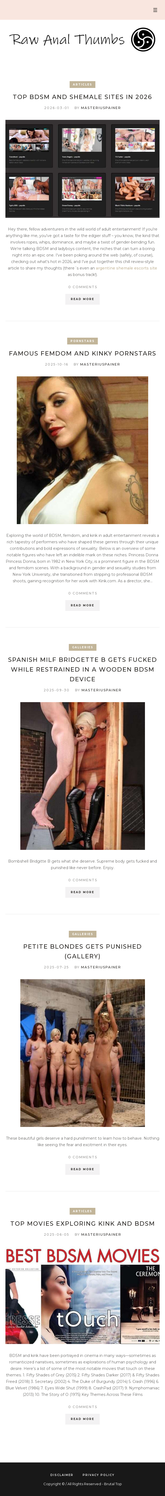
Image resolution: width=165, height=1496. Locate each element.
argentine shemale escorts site (126, 268)
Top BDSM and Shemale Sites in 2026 (82, 97)
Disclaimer (61, 1475)
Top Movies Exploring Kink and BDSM (82, 1223)
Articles (82, 84)
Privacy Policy (99, 1475)
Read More (82, 299)
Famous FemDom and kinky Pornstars (82, 353)
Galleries (82, 647)
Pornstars (82, 341)
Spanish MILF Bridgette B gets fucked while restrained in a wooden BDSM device (82, 669)
